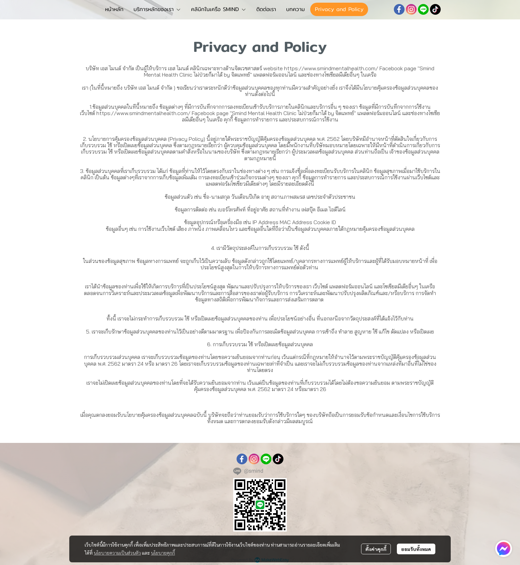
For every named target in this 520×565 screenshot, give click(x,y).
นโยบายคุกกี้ (163, 553)
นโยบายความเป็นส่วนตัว (117, 553)
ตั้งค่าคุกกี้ (375, 549)
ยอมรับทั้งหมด (416, 549)
